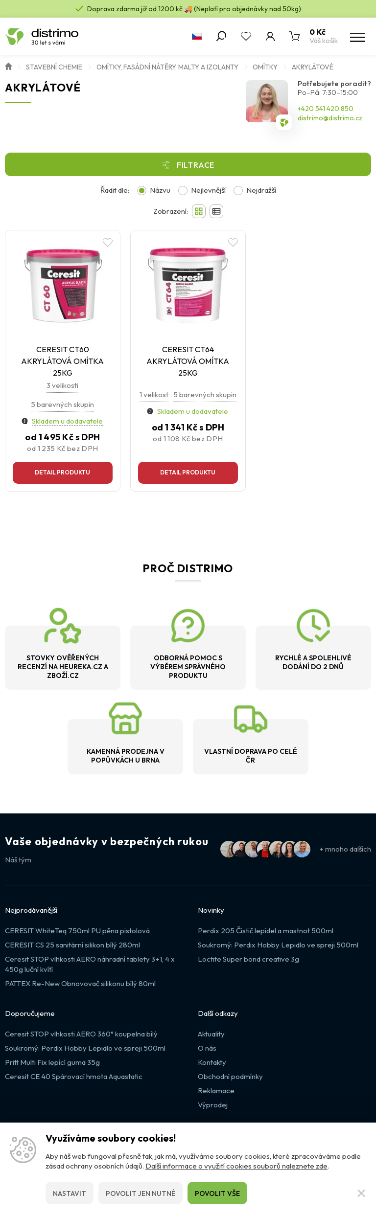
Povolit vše (217, 1193)
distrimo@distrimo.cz (330, 117)
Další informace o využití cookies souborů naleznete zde (236, 1165)
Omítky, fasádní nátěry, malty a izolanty (167, 67)
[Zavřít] (361, 1193)
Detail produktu (62, 472)
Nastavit (69, 1193)
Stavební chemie (54, 67)
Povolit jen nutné (140, 1193)
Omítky (265, 67)
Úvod (8, 65)
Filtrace (195, 165)
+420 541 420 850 (325, 108)
